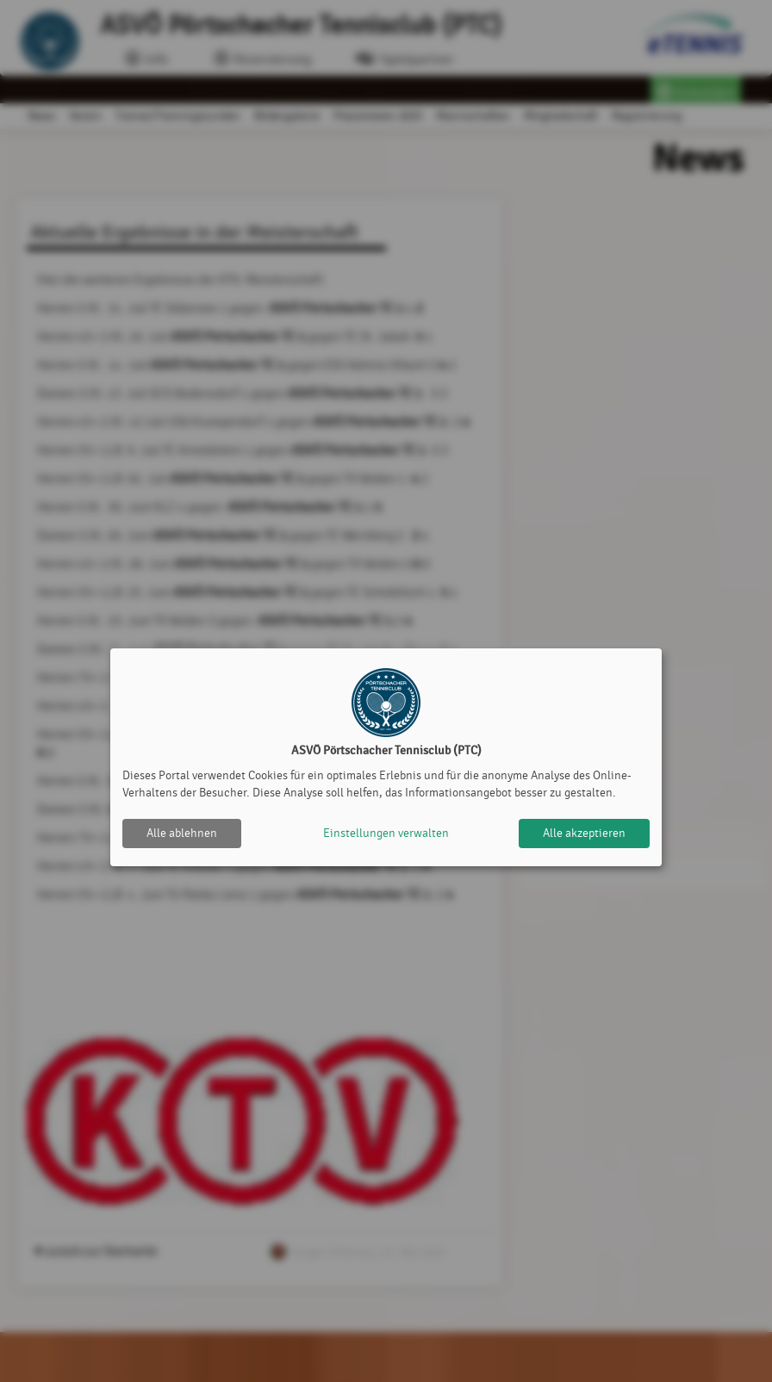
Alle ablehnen (181, 833)
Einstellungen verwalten (386, 833)
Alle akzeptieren (584, 833)
